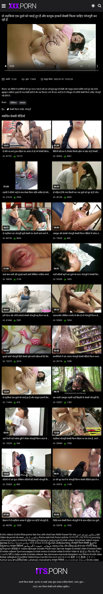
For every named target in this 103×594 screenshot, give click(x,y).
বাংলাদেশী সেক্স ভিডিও (79, 537)
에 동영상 (82, 551)
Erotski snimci (40, 551)
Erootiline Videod (26, 557)
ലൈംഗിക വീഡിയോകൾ (66, 545)
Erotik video (96, 554)
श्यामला (22, 103)
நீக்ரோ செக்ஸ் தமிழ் (18, 543)
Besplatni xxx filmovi (78, 554)
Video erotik (20, 554)
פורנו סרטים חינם (61, 557)
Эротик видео (64, 548)
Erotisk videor (67, 540)
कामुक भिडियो (58, 560)
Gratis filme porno (23, 534)
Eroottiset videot (83, 540)
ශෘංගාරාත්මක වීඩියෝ (76, 560)
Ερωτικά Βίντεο (44, 557)
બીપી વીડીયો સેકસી (38, 543)
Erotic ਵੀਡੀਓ (86, 545)
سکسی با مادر (31, 537)
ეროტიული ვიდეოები (48, 540)
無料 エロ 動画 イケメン (83, 557)
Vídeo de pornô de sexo (12, 537)
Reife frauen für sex (66, 534)
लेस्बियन (13, 103)
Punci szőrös (61, 537)
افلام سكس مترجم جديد (88, 534)
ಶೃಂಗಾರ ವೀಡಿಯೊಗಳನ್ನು (59, 543)
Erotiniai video (94, 548)
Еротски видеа (25, 551)
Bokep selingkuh (8, 557)
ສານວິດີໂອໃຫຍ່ (20, 560)
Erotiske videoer (8, 551)
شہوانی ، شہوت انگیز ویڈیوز (38, 545)
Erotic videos (7, 534)
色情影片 (16, 548)
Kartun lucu (6, 560)
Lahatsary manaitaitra (40, 560)
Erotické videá (55, 551)
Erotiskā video (79, 548)
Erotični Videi (70, 551)
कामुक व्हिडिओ (17, 545)
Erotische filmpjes (27, 540)
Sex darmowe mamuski (56, 554)
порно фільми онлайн (33, 548)
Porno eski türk (46, 537)
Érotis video (93, 560)
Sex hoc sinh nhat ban (44, 534)
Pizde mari (50, 548)
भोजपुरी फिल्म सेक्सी (80, 543)
